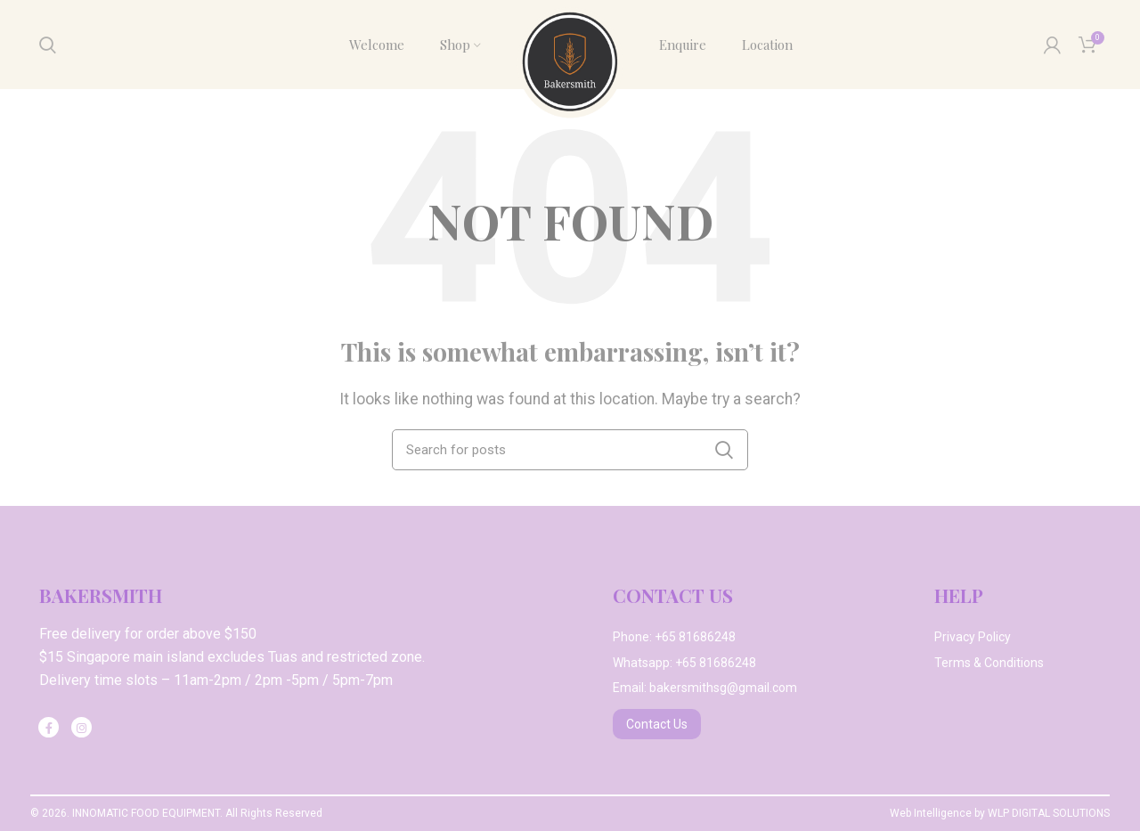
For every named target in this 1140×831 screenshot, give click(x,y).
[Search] (47, 44)
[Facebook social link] (48, 727)
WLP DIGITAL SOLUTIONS (1049, 813)
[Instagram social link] (81, 727)
